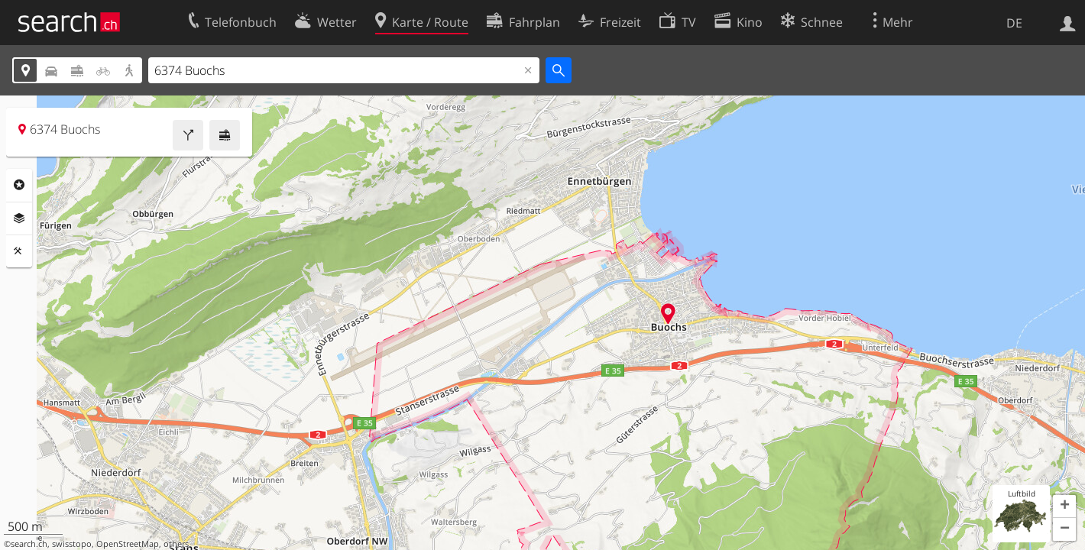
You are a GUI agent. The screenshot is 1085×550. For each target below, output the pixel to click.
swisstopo (72, 544)
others (176, 544)
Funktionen (19, 251)
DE (1014, 23)
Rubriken (19, 185)
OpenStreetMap (127, 544)
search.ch (29, 544)
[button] (1064, 506)
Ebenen (19, 218)
